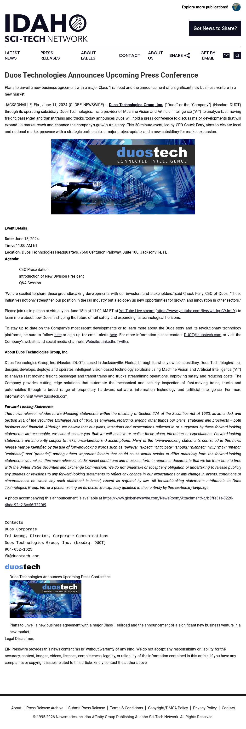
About (16, 708)
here (58, 335)
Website (92, 341)
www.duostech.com (51, 396)
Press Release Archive (44, 708)
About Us (155, 55)
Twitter (122, 341)
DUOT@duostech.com (202, 335)
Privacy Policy (205, 708)
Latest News (12, 55)
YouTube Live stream (136, 311)
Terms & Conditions (126, 708)
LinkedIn (108, 341)
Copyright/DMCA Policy (168, 708)
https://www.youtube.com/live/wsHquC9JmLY (196, 311)
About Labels (88, 55)
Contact (129, 55)
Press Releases (50, 55)
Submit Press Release (86, 708)
